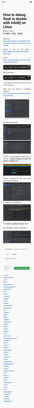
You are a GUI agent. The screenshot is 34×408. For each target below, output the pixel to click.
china (5, 294)
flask (14, 33)
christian (6, 296)
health (6, 324)
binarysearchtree (9, 287)
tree (5, 387)
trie (5, 389)
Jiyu (3, 2)
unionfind (7, 394)
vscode (6, 396)
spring (6, 368)
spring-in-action (9, 371)
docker (20, 33)
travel (5, 385)
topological (7, 382)
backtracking (8, 277)
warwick (6, 399)
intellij (6, 331)
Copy (28, 65)
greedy (6, 319)
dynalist (6, 312)
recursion (7, 357)
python (8, 33)
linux (5, 343)
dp (4, 310)
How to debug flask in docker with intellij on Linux (15, 21)
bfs (5, 280)
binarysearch (8, 285)
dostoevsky (7, 308)
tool (5, 380)
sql (5, 373)
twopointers (7, 392)
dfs (5, 301)
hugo (5, 329)
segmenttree (8, 361)
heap (5, 326)
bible (5, 282)
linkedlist (7, 340)
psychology (7, 350)
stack (5, 375)
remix (5, 359)
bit (4, 292)
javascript (7, 336)
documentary (8, 305)
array (5, 275)
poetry (6, 347)
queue (6, 354)
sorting (6, 366)
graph (5, 317)
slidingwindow (8, 364)
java (5, 334)
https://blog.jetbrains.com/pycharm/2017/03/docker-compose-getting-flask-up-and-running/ (17, 43)
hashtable (7, 322)
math (5, 345)
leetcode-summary (10, 338)
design (6, 299)
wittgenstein (8, 401)
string (5, 378)
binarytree (7, 289)
